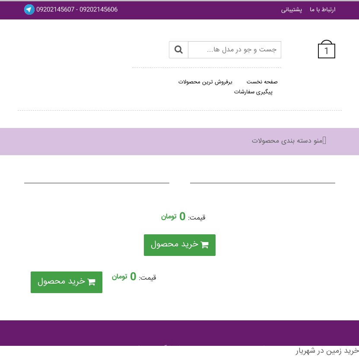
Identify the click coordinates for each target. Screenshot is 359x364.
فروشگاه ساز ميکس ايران (146, 349)
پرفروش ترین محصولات (205, 82)
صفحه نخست (262, 82)
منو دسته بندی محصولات (287, 141)
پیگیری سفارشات (253, 92)
